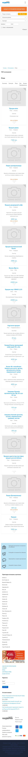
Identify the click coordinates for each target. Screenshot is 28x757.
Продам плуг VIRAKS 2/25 (13, 289)
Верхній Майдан (6, 582)
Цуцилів (4, 644)
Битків (15, 397)
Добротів (5, 594)
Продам (13, 517)
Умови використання (6, 726)
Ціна (20, 83)
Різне (11, 110)
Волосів (4, 584)
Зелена (15, 374)
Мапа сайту (4, 734)
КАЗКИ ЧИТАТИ (6, 673)
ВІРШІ (3, 670)
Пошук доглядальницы (13, 166)
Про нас (17, 717)
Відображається (23, 85)
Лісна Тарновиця (6, 611)
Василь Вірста (13, 268)
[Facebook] (17, 726)
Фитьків (4, 642)
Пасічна (15, 110)
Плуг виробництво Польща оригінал (14, 297)
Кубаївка (5, 606)
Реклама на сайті (19, 719)
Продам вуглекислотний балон (13, 247)
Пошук (23, 14)
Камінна (4, 601)
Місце (16, 83)
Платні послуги (18, 721)
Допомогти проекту (6, 736)
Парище (4, 623)
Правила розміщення (7, 732)
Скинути (25, 29)
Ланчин (4, 608)
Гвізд (4, 589)
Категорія (11, 83)
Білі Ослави (5, 580)
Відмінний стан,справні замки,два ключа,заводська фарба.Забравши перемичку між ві (14, 214)
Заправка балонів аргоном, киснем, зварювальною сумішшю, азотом (13, 416)
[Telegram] (17, 730)
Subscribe (5, 687)
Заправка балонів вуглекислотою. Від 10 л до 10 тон (13, 393)
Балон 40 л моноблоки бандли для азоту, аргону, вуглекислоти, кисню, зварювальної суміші (14, 369)
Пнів (16, 270)
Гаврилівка (5, 587)
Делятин (5, 592)
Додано (25, 83)
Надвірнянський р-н (15, 327)
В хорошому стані (14, 116)
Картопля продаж (14, 326)
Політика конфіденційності (6, 729)
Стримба (5, 637)
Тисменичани (6, 639)
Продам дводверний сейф (13, 205)
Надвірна (16, 130)
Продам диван (14, 128)
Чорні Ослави (6, 647)
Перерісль (5, 627)
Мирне (15, 349)
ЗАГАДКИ (4, 668)
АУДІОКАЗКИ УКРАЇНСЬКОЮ (9, 666)
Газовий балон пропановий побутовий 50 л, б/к (14, 346)
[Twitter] (20, 726)
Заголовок (4, 83)
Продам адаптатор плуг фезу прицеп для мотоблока (14, 457)
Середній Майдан (7, 635)
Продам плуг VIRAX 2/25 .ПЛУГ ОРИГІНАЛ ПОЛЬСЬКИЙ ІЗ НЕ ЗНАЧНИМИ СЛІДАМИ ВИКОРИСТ (14, 277)
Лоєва (4, 613)
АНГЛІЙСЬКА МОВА (6, 672)
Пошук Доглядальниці (13, 495)
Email (3, 681)
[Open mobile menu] (25, 2)
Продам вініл (13, 108)
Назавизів (5, 620)
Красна (4, 604)
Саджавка (5, 632)
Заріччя (4, 596)
